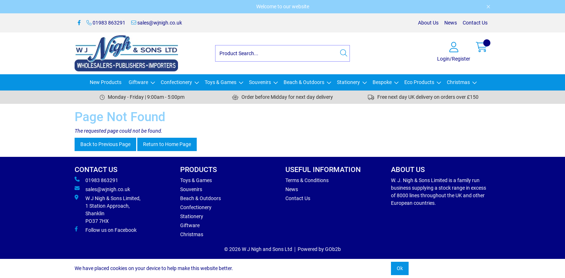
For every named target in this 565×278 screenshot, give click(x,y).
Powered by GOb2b (319, 249)
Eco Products (419, 82)
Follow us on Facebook (106, 229)
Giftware (138, 82)
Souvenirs (260, 82)
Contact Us (475, 23)
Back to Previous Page (105, 144)
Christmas (458, 82)
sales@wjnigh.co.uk (156, 23)
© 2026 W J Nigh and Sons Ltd (258, 249)
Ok (400, 268)
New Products (105, 82)
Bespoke (382, 82)
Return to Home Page (167, 144)
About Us (428, 23)
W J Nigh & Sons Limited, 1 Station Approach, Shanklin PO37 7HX (108, 209)
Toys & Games (220, 82)
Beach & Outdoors (304, 82)
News (450, 23)
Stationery (348, 82)
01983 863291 (105, 23)
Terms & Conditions (307, 180)
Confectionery (176, 82)
